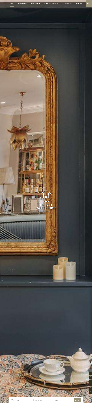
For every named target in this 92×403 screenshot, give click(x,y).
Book (77, 400)
